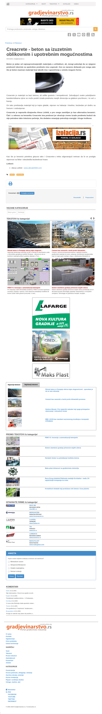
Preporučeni (89, 197)
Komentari (12, 587)
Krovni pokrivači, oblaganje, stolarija (19, 673)
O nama (8, 634)
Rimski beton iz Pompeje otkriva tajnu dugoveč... (25, 250)
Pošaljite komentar (27, 193)
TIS (30, 527)
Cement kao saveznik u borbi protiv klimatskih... (69, 250)
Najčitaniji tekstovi (31, 384)
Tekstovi (18, 43)
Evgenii (8, 596)
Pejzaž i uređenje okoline (15, 680)
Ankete (8, 663)
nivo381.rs (33, 509)
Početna (9, 43)
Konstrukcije (10, 670)
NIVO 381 (32, 505)
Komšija (8, 601)
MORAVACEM (34, 512)
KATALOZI (66, 4)
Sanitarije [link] (21, 212)
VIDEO (76, 4)
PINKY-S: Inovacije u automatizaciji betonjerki (24, 288)
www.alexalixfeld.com (33, 168)
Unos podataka (11, 641)
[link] (51, 13)
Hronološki (77, 197)
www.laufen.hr (34, 523)
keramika (20, 175)
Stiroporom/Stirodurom (18, 565)
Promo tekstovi (11, 656)
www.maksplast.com (36, 545)
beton (12, 175)
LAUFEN (32, 520)
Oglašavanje (10, 639)
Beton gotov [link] (12, 212)
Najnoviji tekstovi (14, 385)
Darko (8, 590)
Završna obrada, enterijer (15, 675)
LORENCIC (33, 534)
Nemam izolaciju (16, 571)
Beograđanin (10, 611)
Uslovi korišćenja (12, 643)
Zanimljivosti (10, 658)
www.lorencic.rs (35, 537)
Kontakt (9, 636)
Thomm (8, 606)
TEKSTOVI (55, 4)
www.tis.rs (33, 530)
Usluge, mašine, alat (13, 682)
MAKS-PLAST (34, 541)
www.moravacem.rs (36, 516)
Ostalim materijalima (17, 568)
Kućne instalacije (12, 677)
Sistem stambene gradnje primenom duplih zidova (70, 288)
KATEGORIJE (32, 4)
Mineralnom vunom (17, 562)
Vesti (7, 651)
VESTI (43, 4)
